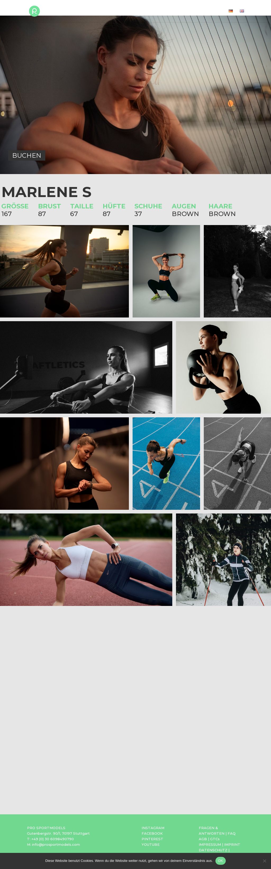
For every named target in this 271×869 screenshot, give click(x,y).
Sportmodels (120, 11)
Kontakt (213, 11)
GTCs (215, 839)
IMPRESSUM (210, 844)
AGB (203, 839)
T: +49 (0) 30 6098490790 (50, 839)
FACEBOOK (152, 833)
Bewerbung (156, 11)
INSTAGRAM (153, 828)
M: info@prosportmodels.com (53, 844)
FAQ (232, 833)
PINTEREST (152, 839)
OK (220, 861)
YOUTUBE (151, 844)
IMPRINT (232, 844)
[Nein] (264, 860)
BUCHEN (26, 155)
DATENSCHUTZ (213, 850)
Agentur (187, 11)
